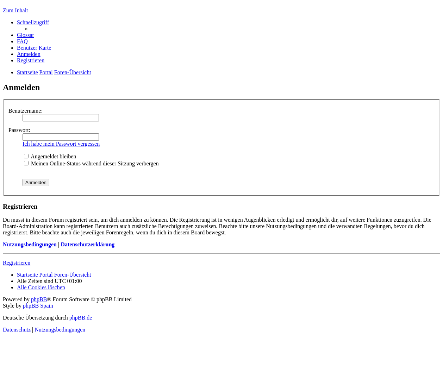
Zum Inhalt (15, 10)
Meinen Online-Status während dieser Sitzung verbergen (91, 163)
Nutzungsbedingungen (30, 244)
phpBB (39, 299)
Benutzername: (25, 111)
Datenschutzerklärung (87, 244)
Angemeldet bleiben (50, 156)
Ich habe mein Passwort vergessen (61, 144)
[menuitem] (25, 35)
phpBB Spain (38, 306)
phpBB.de (80, 318)
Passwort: (19, 130)
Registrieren (16, 263)
